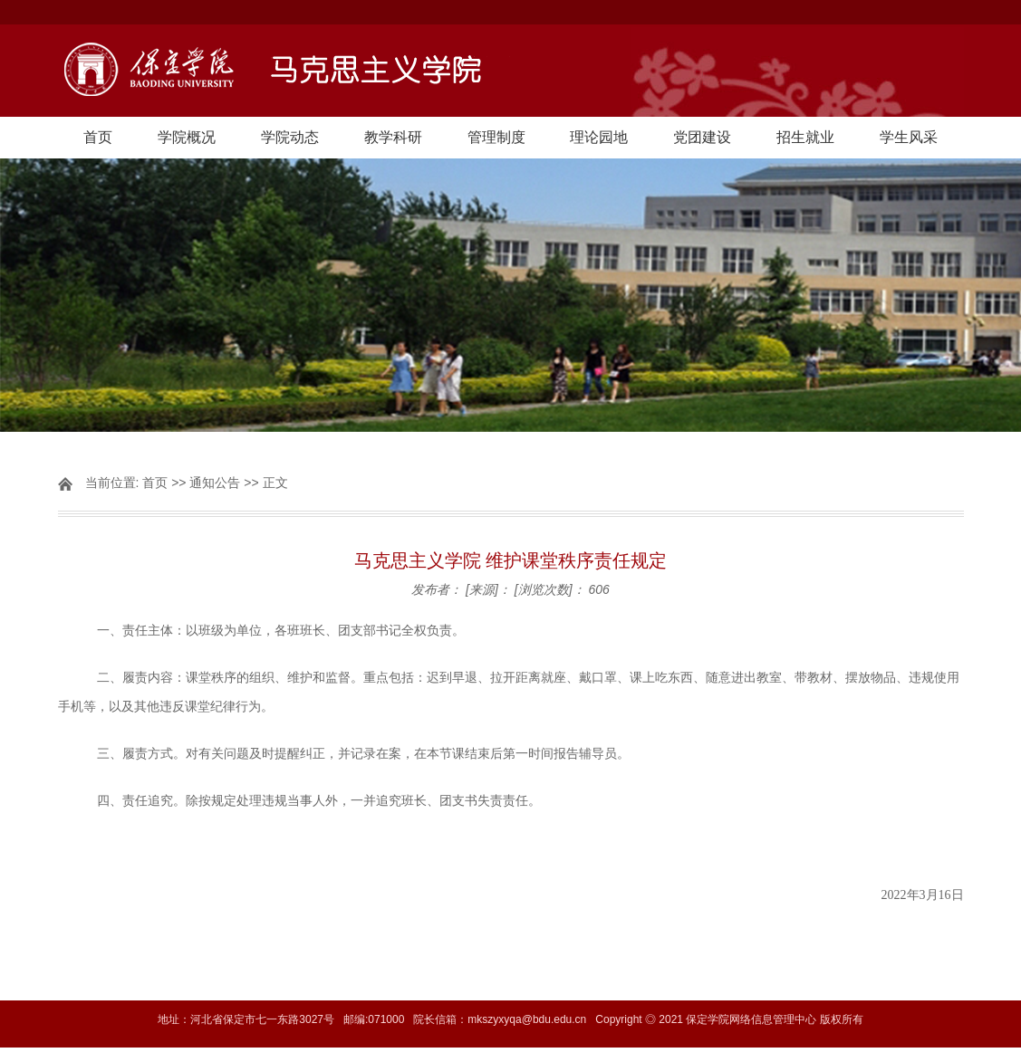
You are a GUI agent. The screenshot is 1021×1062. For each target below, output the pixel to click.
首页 (97, 137)
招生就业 (805, 137)
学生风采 (909, 137)
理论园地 (599, 137)
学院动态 (290, 137)
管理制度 (496, 137)
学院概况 (187, 137)
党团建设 (702, 137)
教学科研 (393, 137)
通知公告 (214, 482)
